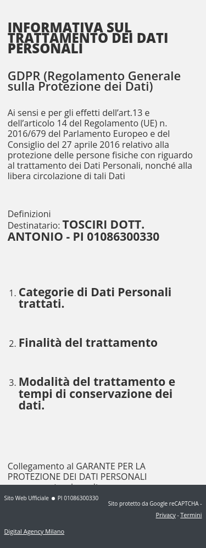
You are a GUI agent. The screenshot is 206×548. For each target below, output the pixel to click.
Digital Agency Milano (34, 531)
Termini (191, 515)
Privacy (166, 515)
